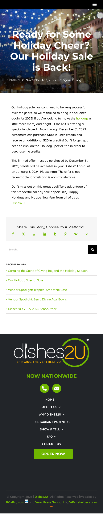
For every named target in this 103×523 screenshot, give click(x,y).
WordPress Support (49, 502)
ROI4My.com (15, 502)
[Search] (92, 249)
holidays (82, 118)
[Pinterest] (65, 234)
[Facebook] (13, 234)
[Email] (86, 234)
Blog (78, 80)
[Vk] (75, 234)
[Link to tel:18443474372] (44, 388)
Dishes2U (18, 203)
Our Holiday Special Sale (25, 280)
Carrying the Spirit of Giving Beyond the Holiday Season (48, 271)
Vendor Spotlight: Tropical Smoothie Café (37, 290)
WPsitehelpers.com (83, 502)
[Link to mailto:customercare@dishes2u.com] (56, 388)
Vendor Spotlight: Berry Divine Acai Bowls (37, 299)
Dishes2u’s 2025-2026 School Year (32, 309)
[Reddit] (34, 234)
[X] (23, 234)
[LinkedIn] (44, 234)
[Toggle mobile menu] (95, 4)
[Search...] (47, 249)
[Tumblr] (54, 234)
